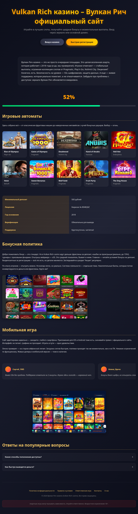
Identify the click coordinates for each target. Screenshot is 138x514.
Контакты (98, 491)
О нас (106, 491)
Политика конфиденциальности (41, 491)
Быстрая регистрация (82, 42)
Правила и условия (65, 491)
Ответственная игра (83, 491)
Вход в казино (52, 42)
